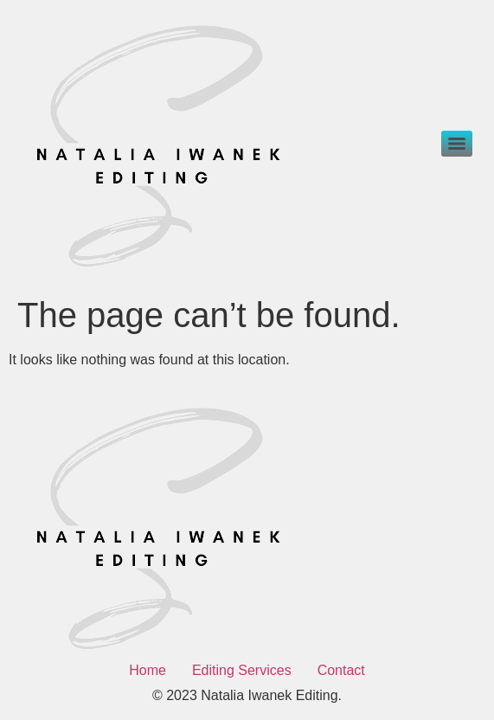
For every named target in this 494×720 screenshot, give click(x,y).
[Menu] (456, 144)
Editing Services (242, 670)
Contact (341, 670)
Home (147, 670)
